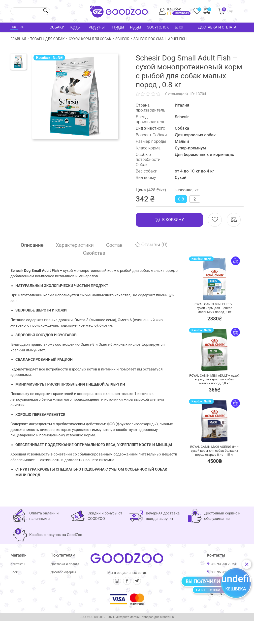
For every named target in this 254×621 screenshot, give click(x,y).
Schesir (122, 39)
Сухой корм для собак (90, 39)
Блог (179, 27)
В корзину (169, 219)
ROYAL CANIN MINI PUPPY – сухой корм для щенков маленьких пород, (214, 308)
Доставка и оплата (217, 27)
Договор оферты (63, 572)
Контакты (17, 564)
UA (21, 27)
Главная (18, 39)
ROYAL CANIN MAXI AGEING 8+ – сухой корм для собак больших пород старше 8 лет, (214, 450)
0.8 (181, 199)
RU (14, 27)
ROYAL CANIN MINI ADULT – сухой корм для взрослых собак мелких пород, (214, 379)
